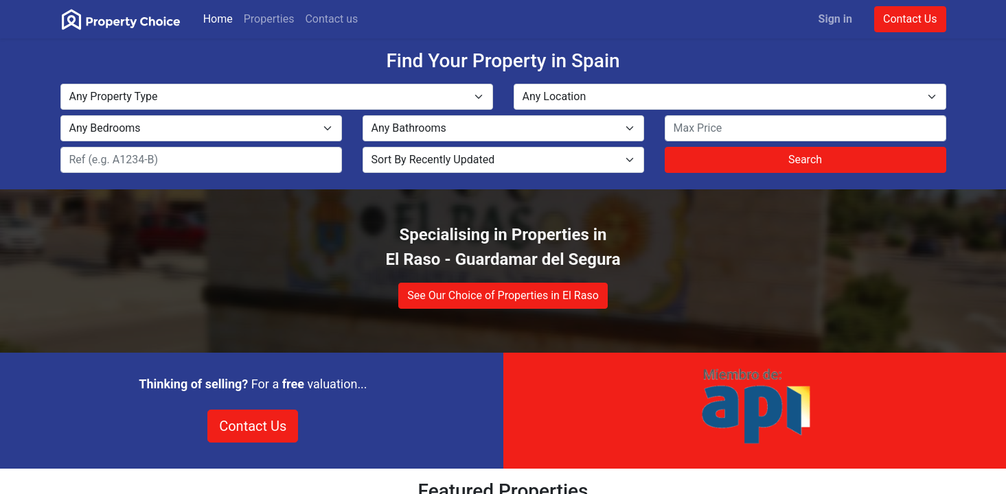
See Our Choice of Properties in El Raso (503, 295)
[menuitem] (218, 19)
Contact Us (910, 18)
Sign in (835, 18)
